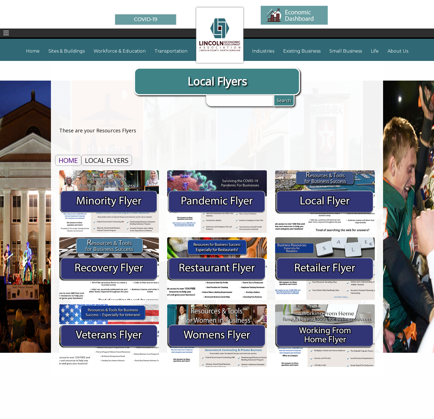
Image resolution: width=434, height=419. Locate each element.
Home (68, 160)
